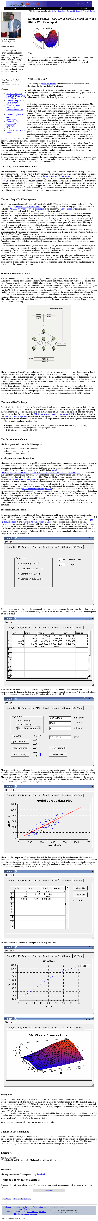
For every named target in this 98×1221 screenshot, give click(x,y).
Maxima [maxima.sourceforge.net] (21, 479)
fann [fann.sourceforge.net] (16, 416)
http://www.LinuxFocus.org (25, 1214)
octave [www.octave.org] (48, 176)
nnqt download (39, 1174)
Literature (11, 126)
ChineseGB (71, 11)
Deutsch (79, 11)
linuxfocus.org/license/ (36, 1211)
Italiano (93, 11)
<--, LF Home (6, 1199)
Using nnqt (11, 119)
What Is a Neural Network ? (13, 106)
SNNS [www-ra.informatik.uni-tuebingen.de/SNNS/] (56, 414)
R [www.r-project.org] (68, 176)
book (88, 463)
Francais (86, 11)
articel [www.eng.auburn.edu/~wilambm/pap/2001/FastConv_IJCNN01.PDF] (30, 471)
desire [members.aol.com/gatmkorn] (37, 489)
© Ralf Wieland (25, 1209)
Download (11, 128)
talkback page (48, 1190)
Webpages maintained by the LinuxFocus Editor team (25, 1207)
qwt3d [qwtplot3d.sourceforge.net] (37, 522)
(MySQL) (5, 181)
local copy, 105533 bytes (69, 472)
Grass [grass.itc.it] (68, 209)
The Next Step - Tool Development (15, 101)
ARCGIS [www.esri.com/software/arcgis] (27, 209)
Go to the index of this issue (22, 1199)
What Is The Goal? (14, 93)
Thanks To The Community (13, 122)
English (54, 11)
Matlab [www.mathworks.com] (28, 206)
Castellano (62, 11)
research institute (49, 84)
